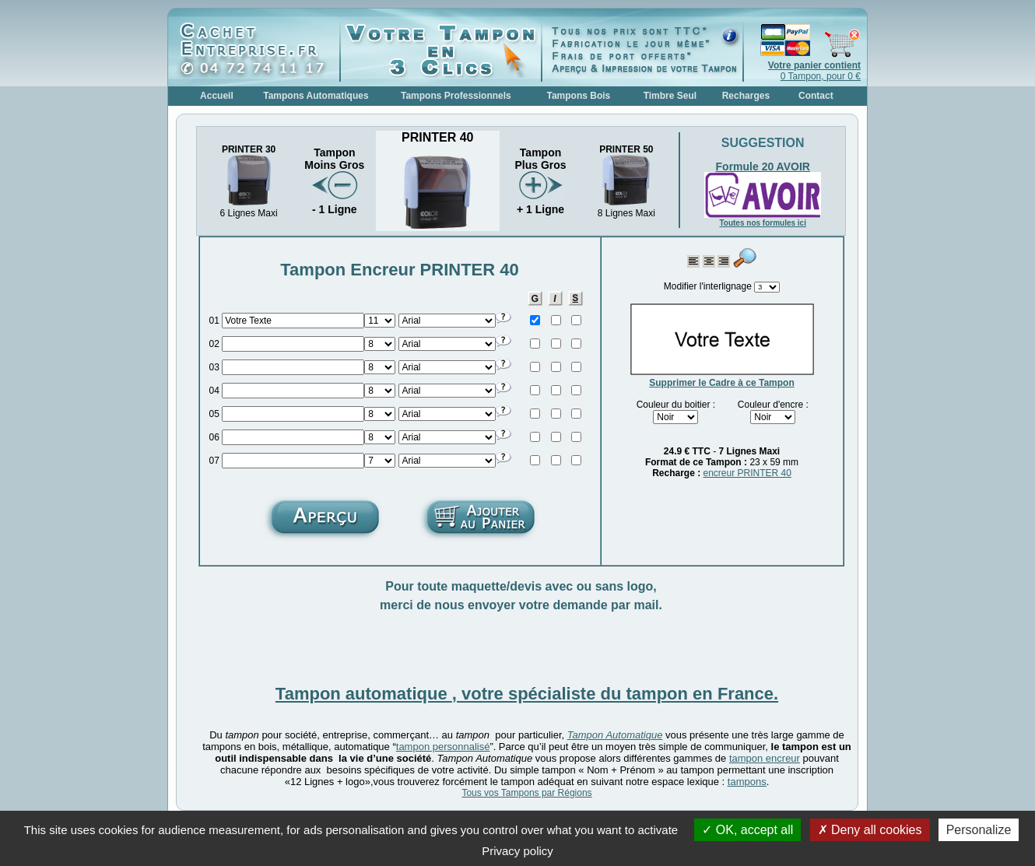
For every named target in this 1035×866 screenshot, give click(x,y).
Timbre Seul (670, 95)
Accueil (216, 95)
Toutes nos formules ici (762, 223)
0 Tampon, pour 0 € (814, 71)
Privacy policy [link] (517, 850)
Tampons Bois (578, 95)
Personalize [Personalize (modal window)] (979, 829)
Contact (815, 95)
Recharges (746, 95)
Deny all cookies (870, 829)
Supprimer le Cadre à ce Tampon (722, 382)
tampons (747, 781)
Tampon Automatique (615, 735)
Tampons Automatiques (315, 95)
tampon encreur (764, 758)
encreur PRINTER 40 (747, 473)
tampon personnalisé (443, 746)
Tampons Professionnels (456, 95)
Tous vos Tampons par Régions (526, 792)
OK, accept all (747, 829)
